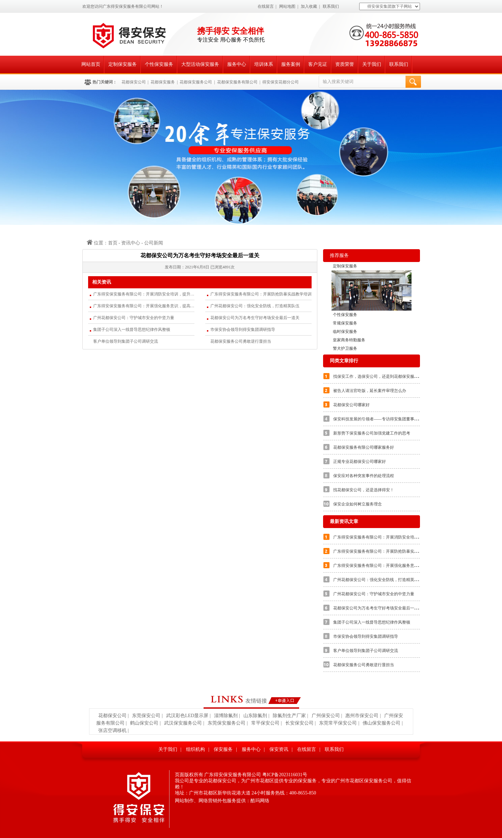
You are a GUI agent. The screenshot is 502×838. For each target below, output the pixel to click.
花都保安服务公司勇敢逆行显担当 (240, 341)
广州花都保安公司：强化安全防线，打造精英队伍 (254, 306)
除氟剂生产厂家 (289, 715)
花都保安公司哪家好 (351, 404)
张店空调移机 (112, 730)
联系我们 (331, 6)
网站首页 (90, 64)
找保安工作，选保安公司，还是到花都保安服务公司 (379, 376)
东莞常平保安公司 (338, 723)
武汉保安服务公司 (183, 723)
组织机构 (195, 749)
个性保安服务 (159, 64)
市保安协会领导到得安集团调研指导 (242, 329)
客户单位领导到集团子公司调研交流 (125, 341)
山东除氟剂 (255, 715)
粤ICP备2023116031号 (284, 774)
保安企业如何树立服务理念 (357, 504)
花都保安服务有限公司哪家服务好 (363, 447)
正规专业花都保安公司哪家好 (359, 461)
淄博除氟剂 (226, 715)
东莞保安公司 (146, 715)
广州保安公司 (326, 715)
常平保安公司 (265, 723)
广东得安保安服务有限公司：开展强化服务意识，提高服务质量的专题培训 (143, 306)
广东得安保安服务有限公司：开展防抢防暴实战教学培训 (261, 294)
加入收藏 (309, 6)
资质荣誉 (344, 64)
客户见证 (317, 64)
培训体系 (263, 64)
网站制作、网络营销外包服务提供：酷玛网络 (222, 800)
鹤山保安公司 (144, 723)
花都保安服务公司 (196, 82)
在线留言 (266, 6)
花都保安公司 (134, 82)
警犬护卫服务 (345, 348)
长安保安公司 (299, 723)
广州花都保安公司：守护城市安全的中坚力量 (133, 317)
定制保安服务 (122, 64)
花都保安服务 (163, 82)
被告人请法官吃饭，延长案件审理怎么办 (369, 390)
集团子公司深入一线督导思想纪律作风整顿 (131, 329)
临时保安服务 (345, 331)
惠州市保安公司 (361, 715)
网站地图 (287, 6)
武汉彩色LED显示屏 (187, 715)
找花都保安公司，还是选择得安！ (363, 490)
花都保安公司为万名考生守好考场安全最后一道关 (254, 317)
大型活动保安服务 (200, 64)
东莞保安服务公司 (226, 723)
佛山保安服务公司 (381, 723)
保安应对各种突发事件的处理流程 (363, 475)
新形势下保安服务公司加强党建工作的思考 (371, 433)
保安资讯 (278, 749)
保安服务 (223, 749)
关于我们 (371, 64)
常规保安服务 (345, 323)
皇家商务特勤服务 (349, 340)
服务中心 (236, 64)
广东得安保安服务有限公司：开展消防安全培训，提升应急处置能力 (143, 294)
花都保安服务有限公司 (237, 82)
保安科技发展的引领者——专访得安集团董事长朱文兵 (381, 419)
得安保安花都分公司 (280, 82)
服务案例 (290, 64)
